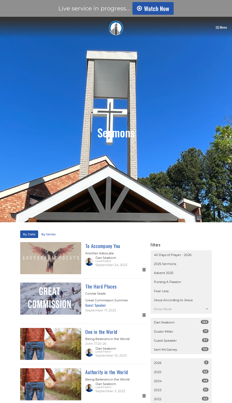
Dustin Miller (181, 331)
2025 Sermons (165, 264)
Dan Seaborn (181, 322)
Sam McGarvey (181, 349)
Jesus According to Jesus (173, 300)
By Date (29, 234)
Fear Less (161, 291)
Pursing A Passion (167, 282)
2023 (181, 390)
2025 (181, 372)
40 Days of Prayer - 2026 (172, 255)
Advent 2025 (163, 273)
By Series (48, 234)
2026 (181, 362)
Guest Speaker (181, 340)
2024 (181, 381)
